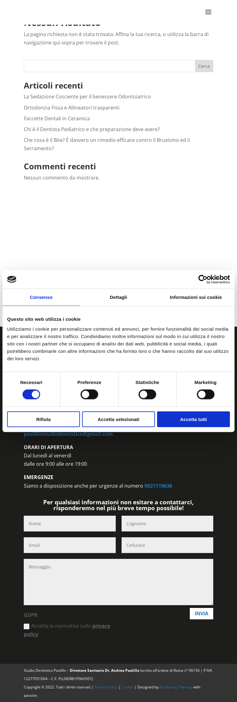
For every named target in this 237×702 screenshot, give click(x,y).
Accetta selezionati (118, 419)
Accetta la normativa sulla (67, 630)
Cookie (128, 687)
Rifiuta (43, 419)
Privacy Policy (106, 687)
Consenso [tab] (41, 297)
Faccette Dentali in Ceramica (57, 118)
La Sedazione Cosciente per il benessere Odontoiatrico (87, 96)
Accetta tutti (193, 419)
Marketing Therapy (176, 687)
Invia (201, 613)
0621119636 (158, 485)
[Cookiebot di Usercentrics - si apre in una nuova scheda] (203, 279)
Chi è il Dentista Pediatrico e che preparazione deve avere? (92, 129)
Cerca (204, 66)
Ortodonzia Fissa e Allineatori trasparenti (71, 107)
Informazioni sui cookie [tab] (196, 297)
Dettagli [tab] (118, 297)
